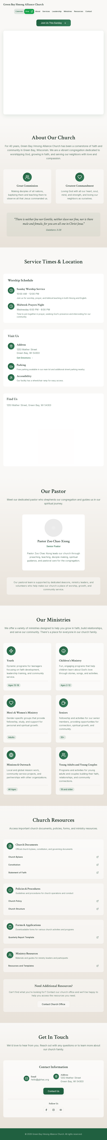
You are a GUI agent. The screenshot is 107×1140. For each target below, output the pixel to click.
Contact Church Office (53, 1007)
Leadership (57, 11)
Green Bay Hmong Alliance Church (23, 4)
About (37, 11)
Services (46, 11)
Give (29, 11)
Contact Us (53, 1092)
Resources (78, 11)
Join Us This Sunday (53, 23)
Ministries (68, 11)
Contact (88, 11)
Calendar (19, 11)
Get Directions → (25, 360)
